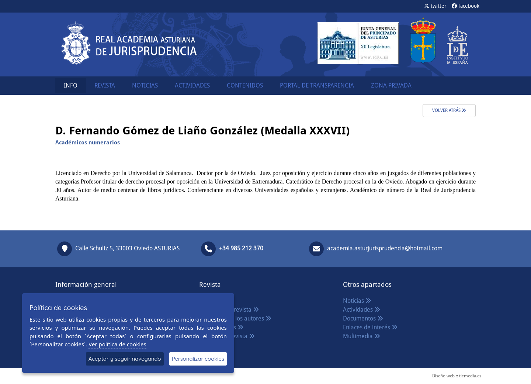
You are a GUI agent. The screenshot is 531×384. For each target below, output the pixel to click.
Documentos (363, 318)
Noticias (357, 300)
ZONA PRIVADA (391, 85)
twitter (435, 6)
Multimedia (361, 336)
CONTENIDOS (245, 85)
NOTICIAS (145, 85)
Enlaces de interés (370, 327)
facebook (465, 6)
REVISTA (104, 85)
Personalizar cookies (198, 358)
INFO (70, 85)
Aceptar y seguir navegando (124, 358)
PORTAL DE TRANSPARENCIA (317, 85)
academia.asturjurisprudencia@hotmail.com (384, 248)
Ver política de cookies (117, 344)
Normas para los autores (235, 318)
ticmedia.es (470, 375)
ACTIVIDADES (192, 85)
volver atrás (449, 110)
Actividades (361, 309)
